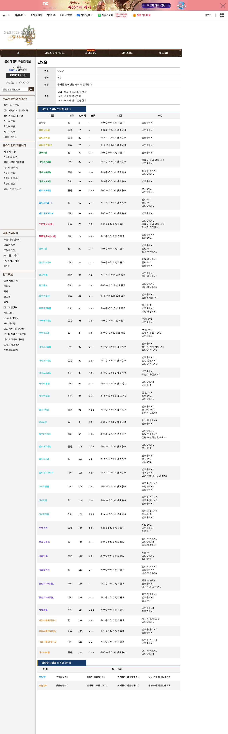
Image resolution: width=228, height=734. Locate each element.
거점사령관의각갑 (47, 641)
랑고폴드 (43, 285)
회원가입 (10, 83)
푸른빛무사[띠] (46, 224)
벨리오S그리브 (46, 213)
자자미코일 (44, 396)
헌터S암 (43, 152)
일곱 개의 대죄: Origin (14, 329)
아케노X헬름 (45, 346)
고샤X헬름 (44, 486)
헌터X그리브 (45, 262)
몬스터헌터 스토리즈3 (14, 334)
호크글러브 (44, 542)
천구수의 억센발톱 (157, 685)
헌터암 (42, 122)
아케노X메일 (45, 360)
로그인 (208, 15)
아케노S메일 (45, 172)
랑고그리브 (44, 296)
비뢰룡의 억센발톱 (126, 685)
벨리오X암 (44, 459)
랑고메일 (43, 274)
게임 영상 (8, 313)
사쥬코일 (43, 609)
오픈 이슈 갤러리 (12, 239)
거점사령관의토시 (47, 620)
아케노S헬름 (45, 161)
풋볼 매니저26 (11, 350)
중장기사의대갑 (46, 583)
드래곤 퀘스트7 (11, 345)
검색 (31, 89)
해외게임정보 (10, 307)
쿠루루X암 (44, 333)
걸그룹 (7, 297)
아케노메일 (44, 130)
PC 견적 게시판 (11, 261)
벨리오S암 (44, 202)
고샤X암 (43, 500)
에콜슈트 (43, 556)
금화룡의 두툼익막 (96, 685)
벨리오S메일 (45, 190)
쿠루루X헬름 (45, 308)
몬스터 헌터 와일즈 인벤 (17, 61)
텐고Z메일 (44, 409)
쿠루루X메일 (45, 320)
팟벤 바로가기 (11, 281)
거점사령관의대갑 (47, 631)
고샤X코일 (44, 514)
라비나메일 (44, 652)
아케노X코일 (45, 373)
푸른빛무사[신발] (47, 236)
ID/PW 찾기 (24, 83)
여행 (6, 302)
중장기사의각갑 (46, 597)
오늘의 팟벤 (9, 250)
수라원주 (60, 677)
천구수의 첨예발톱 (157, 677)
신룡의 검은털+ (94, 677)
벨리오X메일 (45, 446)
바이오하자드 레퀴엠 (14, 339)
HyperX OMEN (11, 318)
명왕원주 (60, 685)
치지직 (7, 286)
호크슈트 (43, 528)
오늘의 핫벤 (9, 245)
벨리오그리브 (45, 145)
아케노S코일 (45, 181)
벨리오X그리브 (46, 472)
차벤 (6, 291)
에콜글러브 (44, 569)
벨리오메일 (44, 137)
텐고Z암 (43, 422)
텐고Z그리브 (45, 434)
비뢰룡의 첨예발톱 (126, 677)
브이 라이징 (9, 323)
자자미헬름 (44, 383)
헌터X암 (43, 248)
